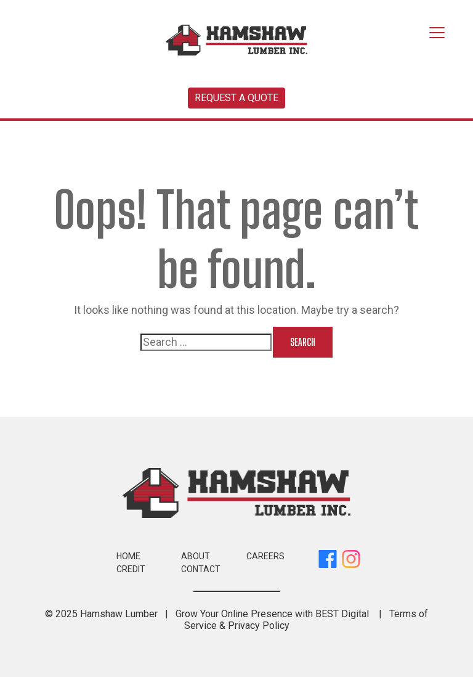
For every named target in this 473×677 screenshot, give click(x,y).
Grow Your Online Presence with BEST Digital (272, 614)
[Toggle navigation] (437, 33)
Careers (265, 556)
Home (128, 556)
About (195, 556)
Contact (200, 569)
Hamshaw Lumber (119, 614)
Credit (130, 569)
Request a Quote (236, 98)
